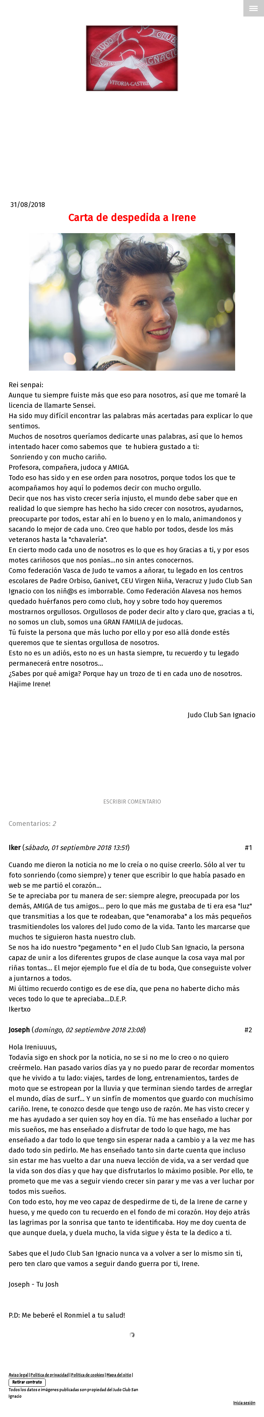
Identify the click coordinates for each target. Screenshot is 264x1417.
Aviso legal (18, 1375)
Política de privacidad (50, 1375)
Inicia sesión (244, 1403)
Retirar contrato (27, 1382)
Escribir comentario (132, 801)
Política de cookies (87, 1375)
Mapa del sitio (119, 1375)
